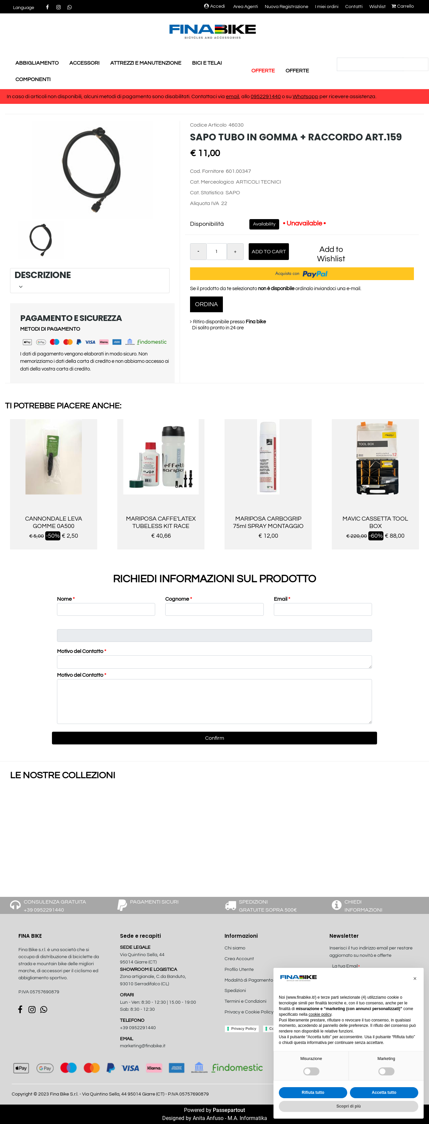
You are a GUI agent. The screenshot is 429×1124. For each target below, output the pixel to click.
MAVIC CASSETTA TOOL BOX (375, 522)
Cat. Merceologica (212, 182)
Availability (264, 224)
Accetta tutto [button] (384, 1092)
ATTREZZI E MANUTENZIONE (145, 63)
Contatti (354, 6)
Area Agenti (245, 6)
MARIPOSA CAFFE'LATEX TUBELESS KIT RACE (161, 522)
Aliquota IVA (204, 203)
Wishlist (377, 6)
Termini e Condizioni (245, 1001)
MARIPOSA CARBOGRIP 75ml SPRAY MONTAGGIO (268, 522)
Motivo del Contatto (81, 651)
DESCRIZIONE (88, 280)
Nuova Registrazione (286, 6)
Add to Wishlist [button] (331, 254)
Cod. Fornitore (207, 171)
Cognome (178, 599)
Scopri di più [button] (348, 1106)
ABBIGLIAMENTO (37, 63)
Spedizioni (235, 990)
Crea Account (239, 958)
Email (282, 599)
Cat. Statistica (207, 192)
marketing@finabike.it (143, 1046)
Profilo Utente (239, 969)
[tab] (89, 280)
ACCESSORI (84, 63)
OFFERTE (263, 70)
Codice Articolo (208, 125)
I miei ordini (327, 6)
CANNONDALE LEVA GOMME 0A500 (53, 522)
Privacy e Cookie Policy (249, 1012)
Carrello (402, 6)
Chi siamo (235, 948)
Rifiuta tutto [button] (313, 1092)
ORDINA (206, 304)
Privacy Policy (243, 1029)
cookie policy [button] (320, 1014)
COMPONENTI (33, 79)
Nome (66, 599)
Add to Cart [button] (269, 251)
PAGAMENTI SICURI (154, 902)
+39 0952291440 (138, 1028)
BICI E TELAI (207, 63)
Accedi (214, 6)
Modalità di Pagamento (249, 980)
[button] (23, 8)
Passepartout (229, 1110)
